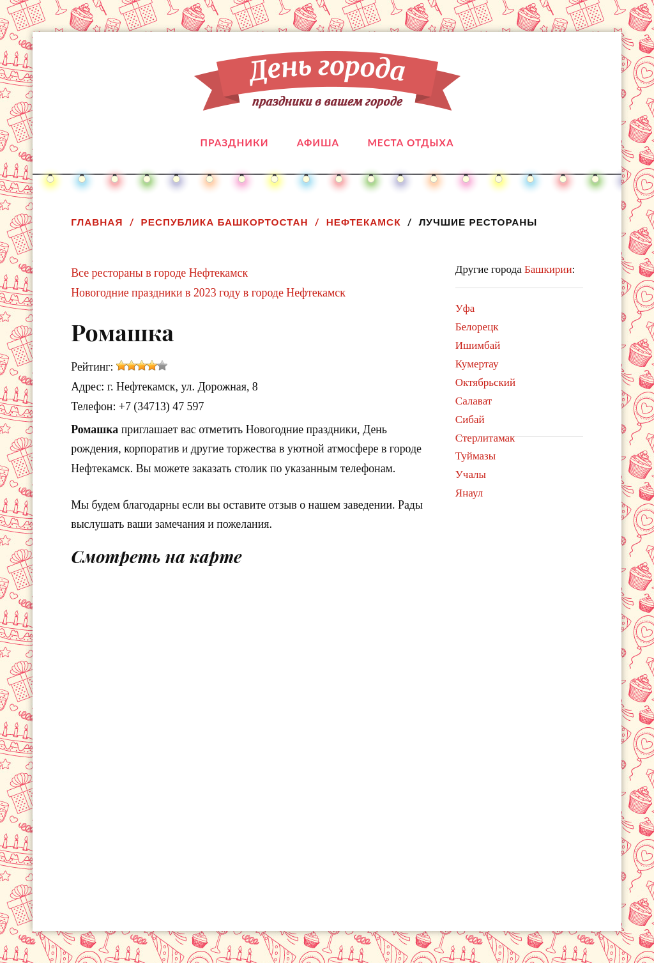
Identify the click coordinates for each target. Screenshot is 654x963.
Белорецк (477, 327)
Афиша (318, 142)
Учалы (470, 474)
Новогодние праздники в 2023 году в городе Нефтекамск (208, 292)
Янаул (469, 493)
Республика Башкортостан (224, 222)
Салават (473, 401)
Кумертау (477, 364)
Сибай (470, 419)
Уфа (465, 308)
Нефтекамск (363, 222)
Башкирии (548, 269)
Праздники (235, 142)
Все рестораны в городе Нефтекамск (159, 272)
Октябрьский (485, 382)
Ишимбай (478, 345)
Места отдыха (410, 142)
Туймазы (475, 456)
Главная (97, 222)
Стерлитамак (485, 438)
